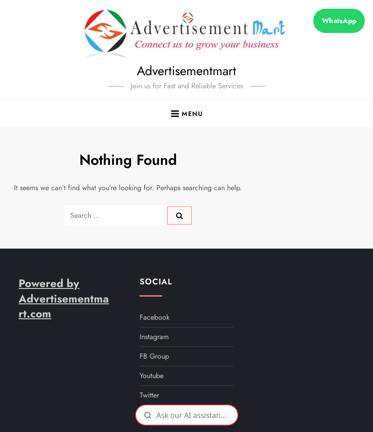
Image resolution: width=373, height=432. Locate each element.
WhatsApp (339, 20)
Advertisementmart (186, 71)
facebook (155, 317)
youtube (152, 375)
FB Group (154, 356)
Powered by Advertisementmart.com (64, 298)
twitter (149, 395)
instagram (154, 336)
